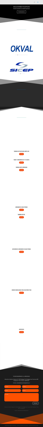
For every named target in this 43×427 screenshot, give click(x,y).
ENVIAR (36, 403)
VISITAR (21, 154)
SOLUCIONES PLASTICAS (21, 7)
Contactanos (21, 12)
